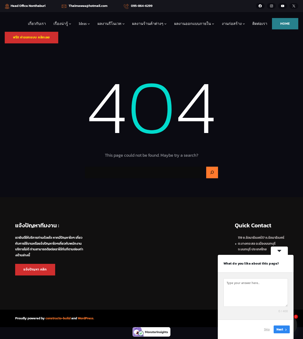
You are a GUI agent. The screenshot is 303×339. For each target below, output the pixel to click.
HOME (285, 23)
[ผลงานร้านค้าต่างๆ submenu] (165, 24)
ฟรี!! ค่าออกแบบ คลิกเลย (31, 37)
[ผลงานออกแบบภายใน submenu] (213, 24)
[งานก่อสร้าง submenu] (244, 24)
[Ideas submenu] (89, 24)
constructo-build (58, 318)
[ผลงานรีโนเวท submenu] (123, 24)
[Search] (212, 173)
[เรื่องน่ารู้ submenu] (70, 24)
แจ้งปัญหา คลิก (35, 269)
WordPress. (86, 318)
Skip (267, 329)
